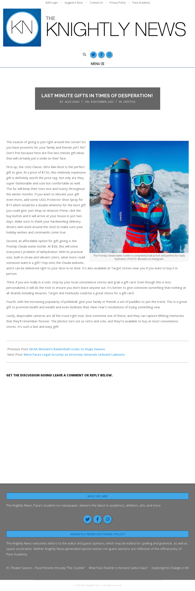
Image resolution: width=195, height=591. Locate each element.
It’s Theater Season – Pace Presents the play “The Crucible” (45, 568)
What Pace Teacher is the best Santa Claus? (118, 568)
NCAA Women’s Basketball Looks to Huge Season (67, 349)
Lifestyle (129, 102)
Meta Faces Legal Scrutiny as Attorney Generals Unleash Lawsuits (75, 354)
